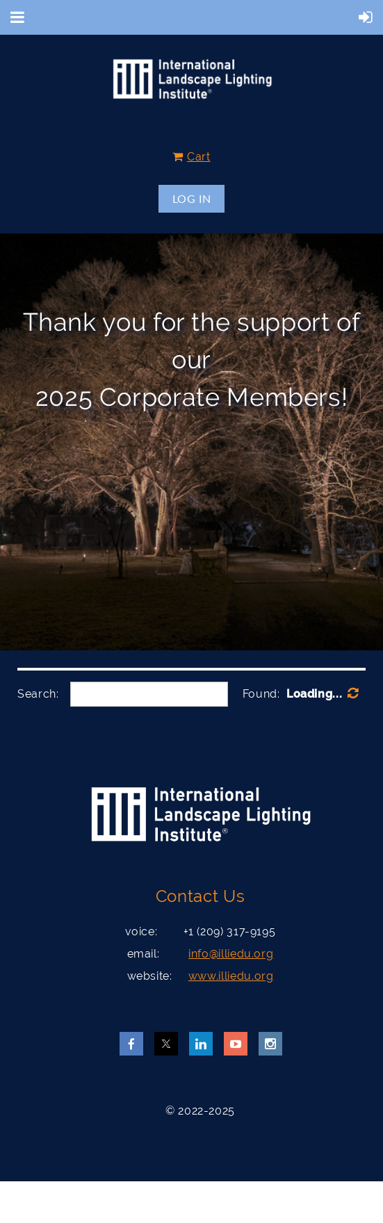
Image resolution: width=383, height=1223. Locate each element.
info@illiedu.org (230, 953)
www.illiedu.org (231, 976)
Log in (191, 198)
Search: (37, 693)
